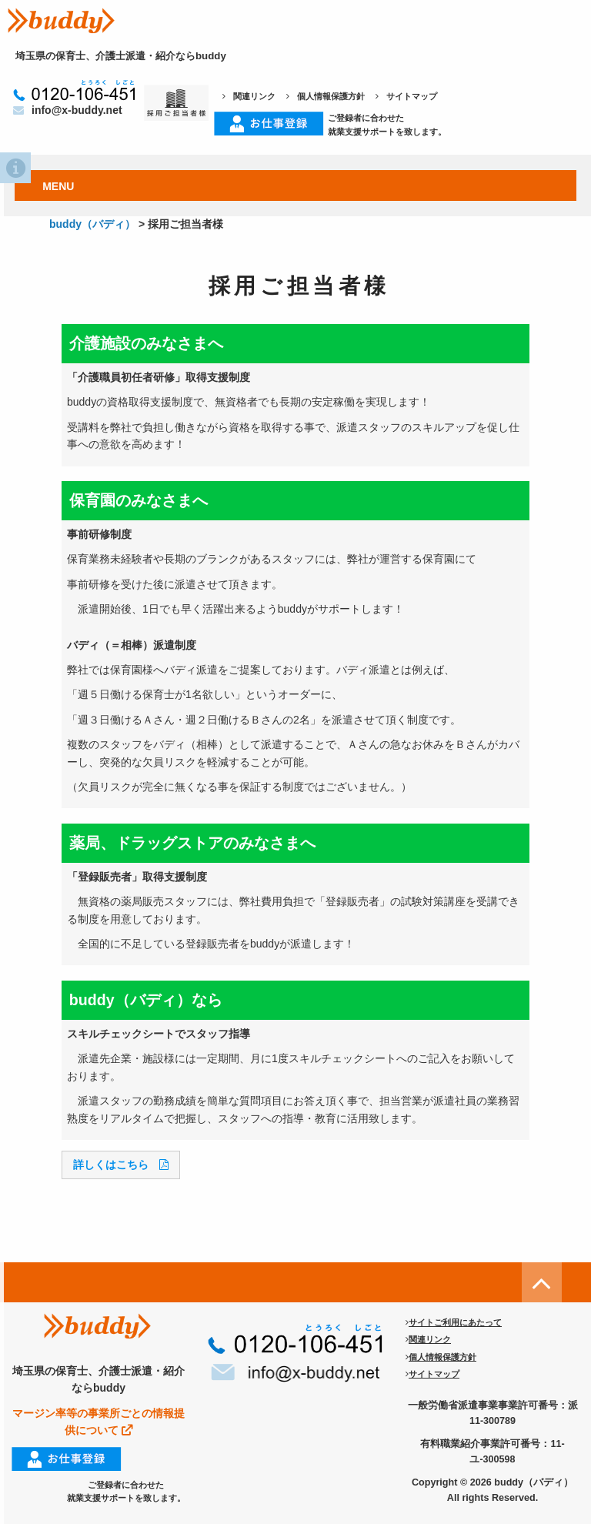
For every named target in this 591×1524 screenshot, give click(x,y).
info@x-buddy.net (67, 110)
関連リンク (248, 96)
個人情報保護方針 (325, 96)
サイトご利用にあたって (454, 1322)
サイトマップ (406, 96)
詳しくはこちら (121, 1164)
